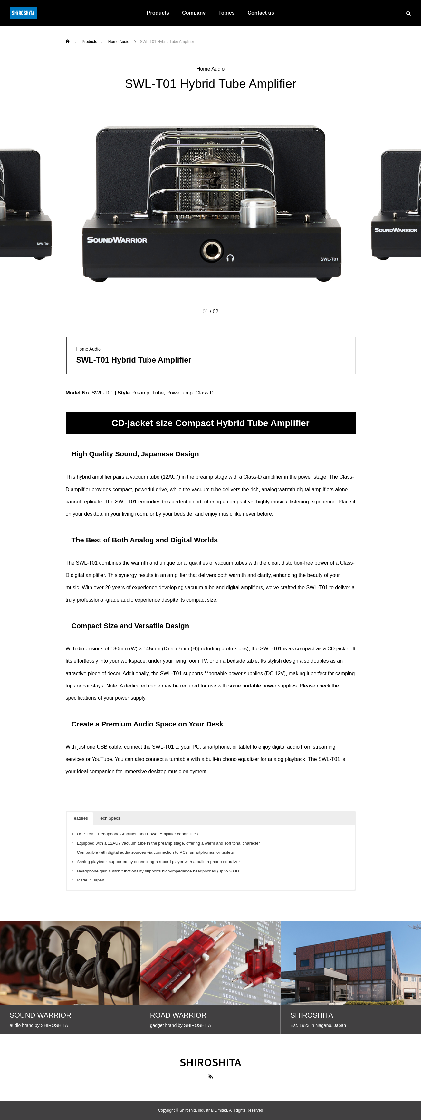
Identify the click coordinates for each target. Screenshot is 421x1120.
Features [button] (80, 818)
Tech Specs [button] (109, 818)
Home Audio (210, 69)
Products (158, 12)
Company (194, 12)
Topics (226, 12)
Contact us (260, 12)
